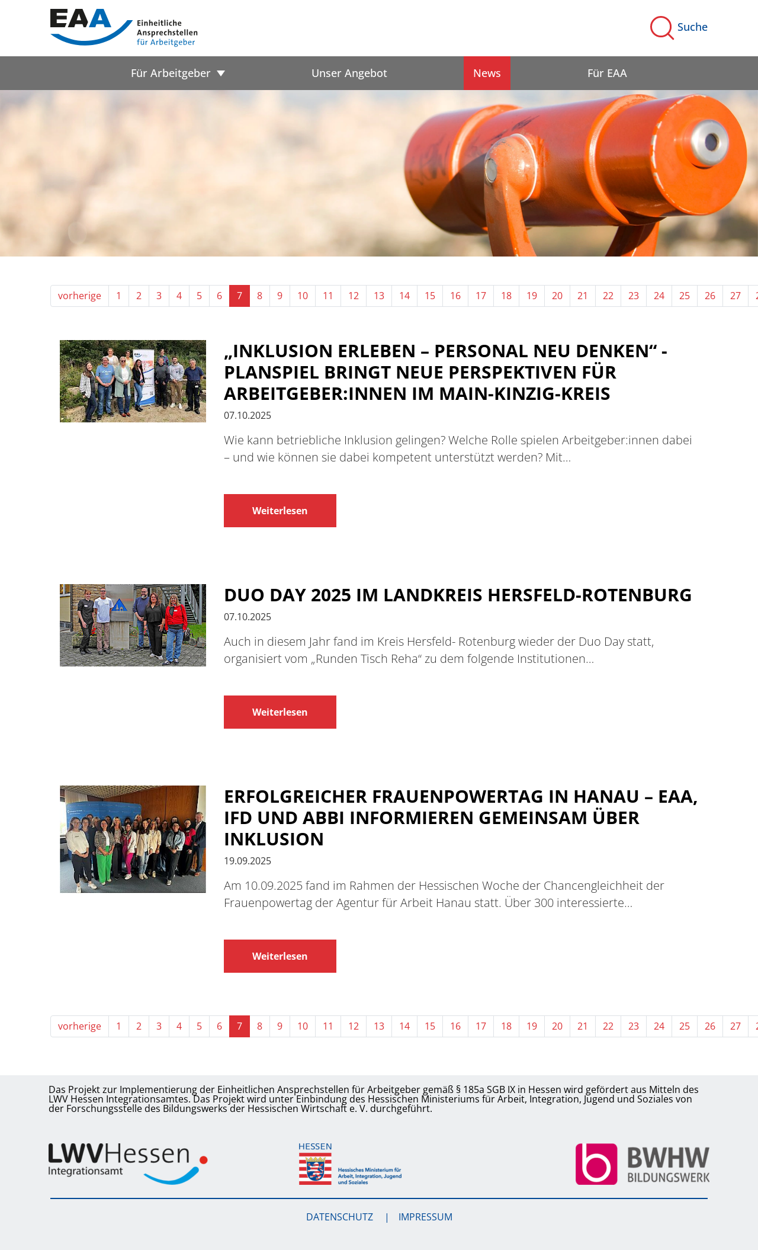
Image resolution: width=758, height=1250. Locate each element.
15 (430, 295)
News (487, 73)
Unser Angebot (349, 73)
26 (710, 295)
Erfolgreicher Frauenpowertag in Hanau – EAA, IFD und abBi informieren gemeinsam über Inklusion (461, 818)
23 (633, 295)
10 (302, 295)
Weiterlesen (280, 510)
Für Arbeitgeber (171, 73)
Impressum (425, 1216)
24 (659, 295)
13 (379, 295)
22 (608, 295)
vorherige (79, 295)
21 (582, 295)
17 (481, 295)
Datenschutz (340, 1216)
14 (404, 295)
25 (684, 295)
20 (557, 295)
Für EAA (607, 73)
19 (531, 295)
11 (328, 295)
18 (506, 295)
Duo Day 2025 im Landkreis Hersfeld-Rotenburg (458, 594)
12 (353, 295)
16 (455, 295)
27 (735, 295)
